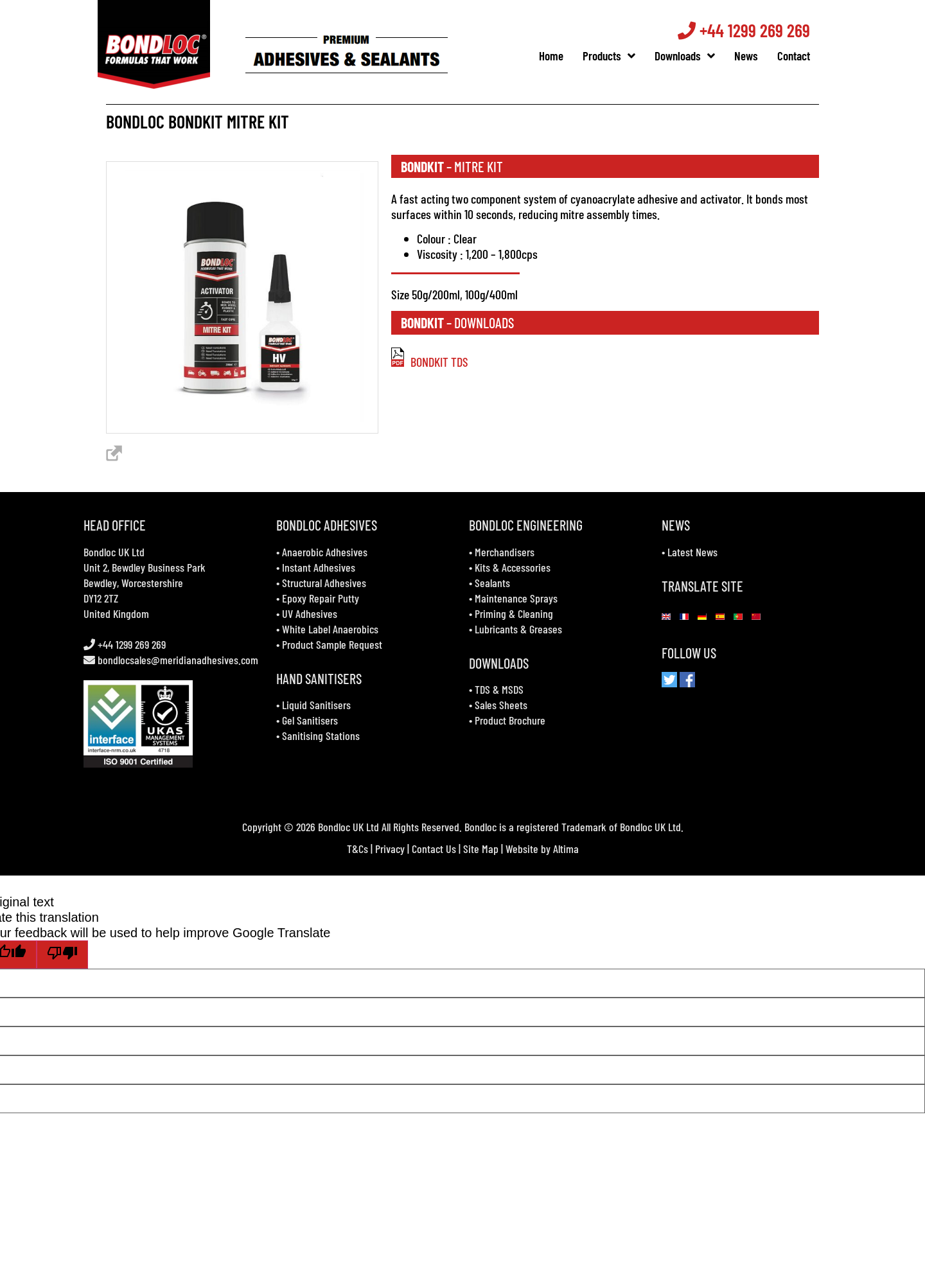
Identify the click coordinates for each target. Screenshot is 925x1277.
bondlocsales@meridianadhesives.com (178, 660)
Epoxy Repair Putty (320, 598)
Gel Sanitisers (310, 720)
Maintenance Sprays (516, 598)
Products (615, 55)
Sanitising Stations (321, 735)
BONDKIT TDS (429, 361)
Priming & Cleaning (514, 613)
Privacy (390, 848)
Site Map (480, 848)
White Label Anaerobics (330, 629)
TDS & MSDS (499, 689)
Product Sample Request (332, 644)
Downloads (691, 55)
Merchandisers (504, 552)
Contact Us (434, 848)
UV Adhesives (309, 613)
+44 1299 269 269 (750, 30)
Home (557, 55)
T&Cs (357, 848)
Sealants (492, 583)
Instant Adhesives (318, 567)
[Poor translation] (62, 954)
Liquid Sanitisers (316, 705)
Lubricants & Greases (518, 629)
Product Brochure (510, 720)
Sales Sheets (501, 705)
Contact (800, 55)
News (752, 55)
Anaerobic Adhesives (324, 552)
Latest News (692, 552)
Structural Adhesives (324, 583)
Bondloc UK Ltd (114, 552)
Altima (566, 848)
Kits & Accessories (513, 567)
